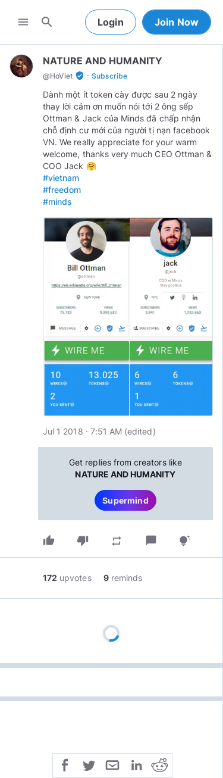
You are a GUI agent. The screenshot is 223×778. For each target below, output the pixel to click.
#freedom (62, 190)
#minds (57, 201)
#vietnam (61, 178)
